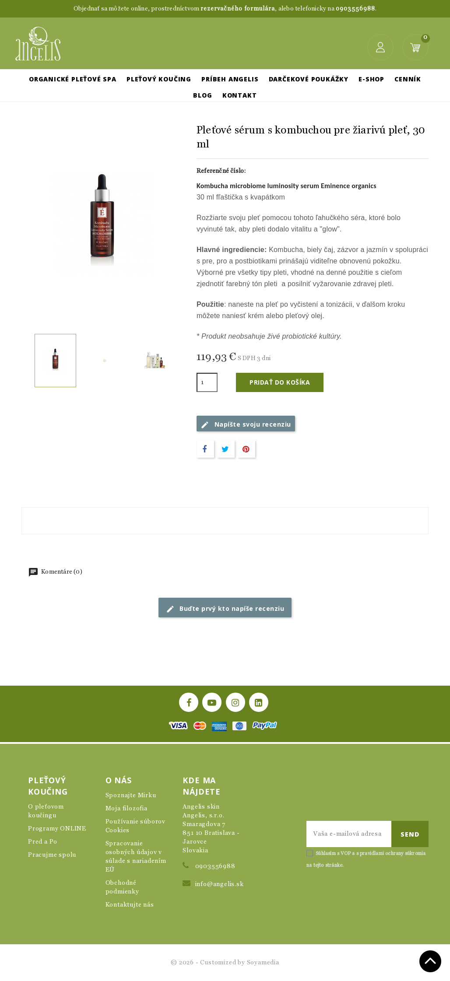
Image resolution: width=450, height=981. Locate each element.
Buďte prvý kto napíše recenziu (225, 608)
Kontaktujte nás (129, 905)
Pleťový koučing (159, 79)
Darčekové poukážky (308, 79)
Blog (202, 95)
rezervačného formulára (237, 9)
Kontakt (239, 95)
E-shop (371, 79)
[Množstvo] (207, 382)
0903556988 (355, 9)
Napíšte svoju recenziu (245, 424)
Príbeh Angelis (229, 79)
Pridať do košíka (280, 382)
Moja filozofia (126, 809)
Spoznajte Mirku (130, 795)
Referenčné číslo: (221, 171)
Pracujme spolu (52, 855)
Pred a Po (42, 842)
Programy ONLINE (57, 829)
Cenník (407, 79)
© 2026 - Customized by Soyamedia (225, 963)
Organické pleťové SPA (72, 79)
